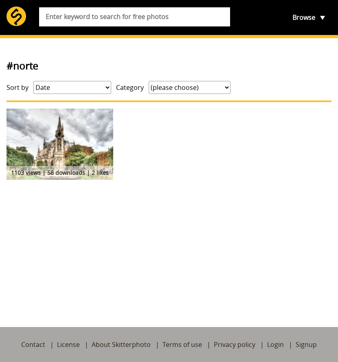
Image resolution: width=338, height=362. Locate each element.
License (68, 344)
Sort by (18, 87)
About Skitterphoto (121, 344)
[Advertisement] (169, 244)
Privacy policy (234, 344)
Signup (306, 344)
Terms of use (182, 344)
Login (275, 344)
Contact (33, 344)
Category (130, 87)
